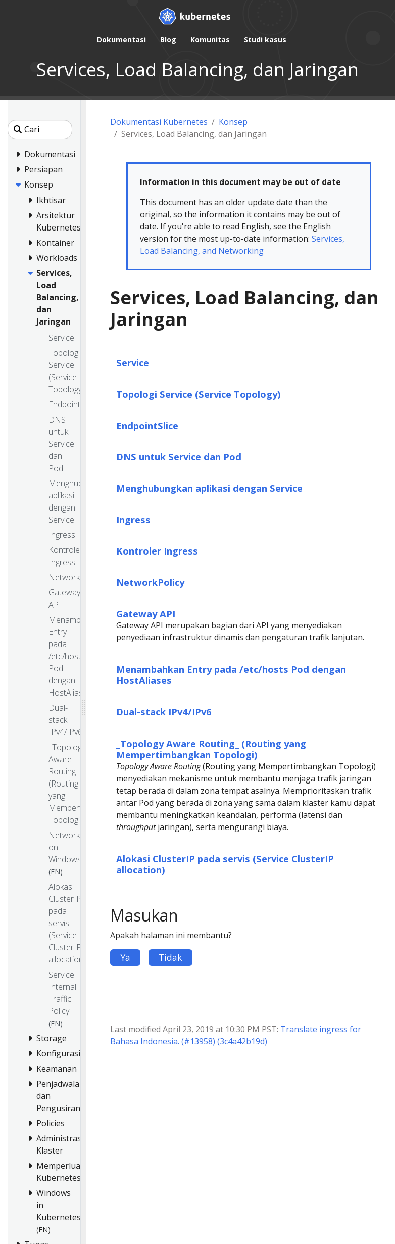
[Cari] (40, 129)
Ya (125, 957)
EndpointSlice (147, 425)
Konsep (233, 121)
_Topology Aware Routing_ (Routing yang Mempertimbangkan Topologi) (211, 749)
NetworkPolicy (150, 582)
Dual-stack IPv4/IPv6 (164, 711)
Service (132, 362)
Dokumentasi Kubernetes (159, 121)
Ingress (133, 519)
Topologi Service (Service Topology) (198, 394)
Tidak (170, 957)
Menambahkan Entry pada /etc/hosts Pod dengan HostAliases (231, 674)
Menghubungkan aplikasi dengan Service (209, 488)
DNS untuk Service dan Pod (178, 456)
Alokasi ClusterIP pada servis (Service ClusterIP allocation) (225, 864)
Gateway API (145, 613)
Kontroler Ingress (157, 550)
